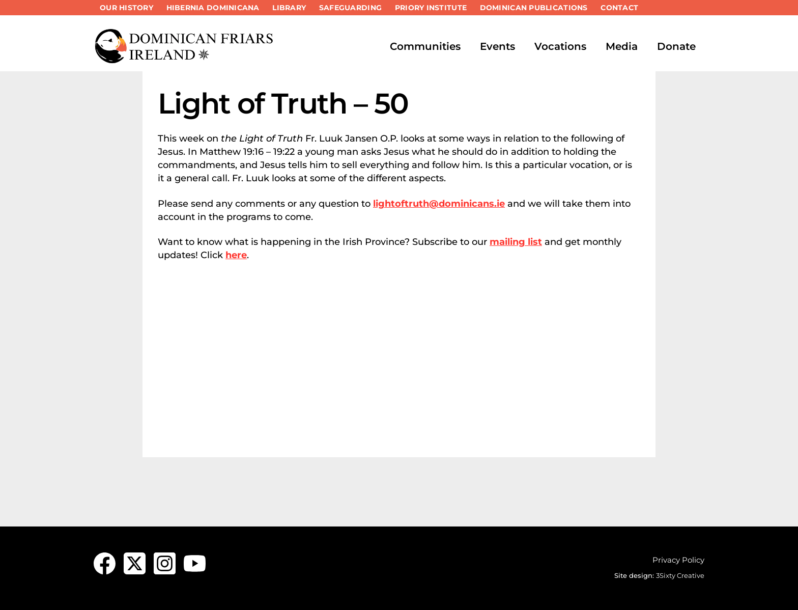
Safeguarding (350, 8)
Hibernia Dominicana (213, 8)
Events (497, 46)
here (236, 255)
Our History (126, 8)
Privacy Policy (678, 560)
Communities (425, 46)
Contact (619, 8)
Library (289, 8)
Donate (676, 46)
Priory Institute (431, 8)
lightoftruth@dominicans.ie (439, 203)
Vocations (560, 46)
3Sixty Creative (680, 575)
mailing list (516, 241)
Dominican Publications (534, 8)
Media (622, 46)
